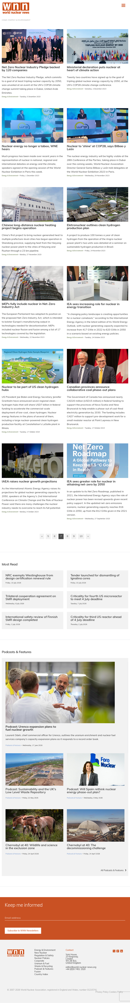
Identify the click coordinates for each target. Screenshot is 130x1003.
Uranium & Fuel (41, 964)
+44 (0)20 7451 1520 (75, 969)
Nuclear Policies (42, 958)
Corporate (39, 961)
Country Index (41, 975)
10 (81, 536)
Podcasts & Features (13, 798)
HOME (4, 20)
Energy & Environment (45, 950)
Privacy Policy (101, 992)
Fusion (37, 972)
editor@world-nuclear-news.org (81, 967)
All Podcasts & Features (112, 871)
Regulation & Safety (44, 956)
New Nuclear (40, 953)
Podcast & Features (43, 969)
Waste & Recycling (43, 966)
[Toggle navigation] (123, 5)
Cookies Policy (116, 992)
